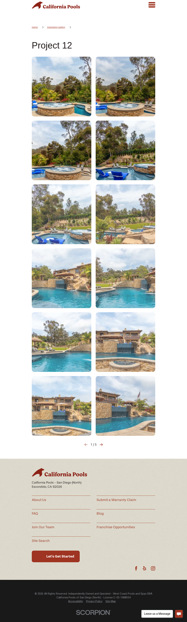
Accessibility (75, 601)
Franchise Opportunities (116, 527)
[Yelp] (144, 568)
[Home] (56, 5)
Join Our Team (43, 527)
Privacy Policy (94, 601)
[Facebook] (136, 568)
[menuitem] (75, 601)
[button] (62, 86)
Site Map (110, 601)
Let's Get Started (60, 556)
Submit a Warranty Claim (116, 500)
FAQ (35, 514)
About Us (39, 500)
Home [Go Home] (35, 27)
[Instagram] (153, 568)
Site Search (41, 541)
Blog (100, 514)
